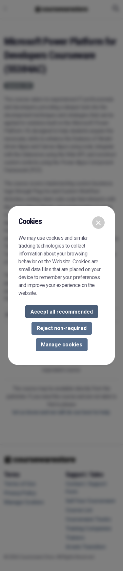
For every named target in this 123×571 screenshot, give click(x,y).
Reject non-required (62, 328)
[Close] (98, 222)
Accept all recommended (62, 312)
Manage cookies (61, 344)
